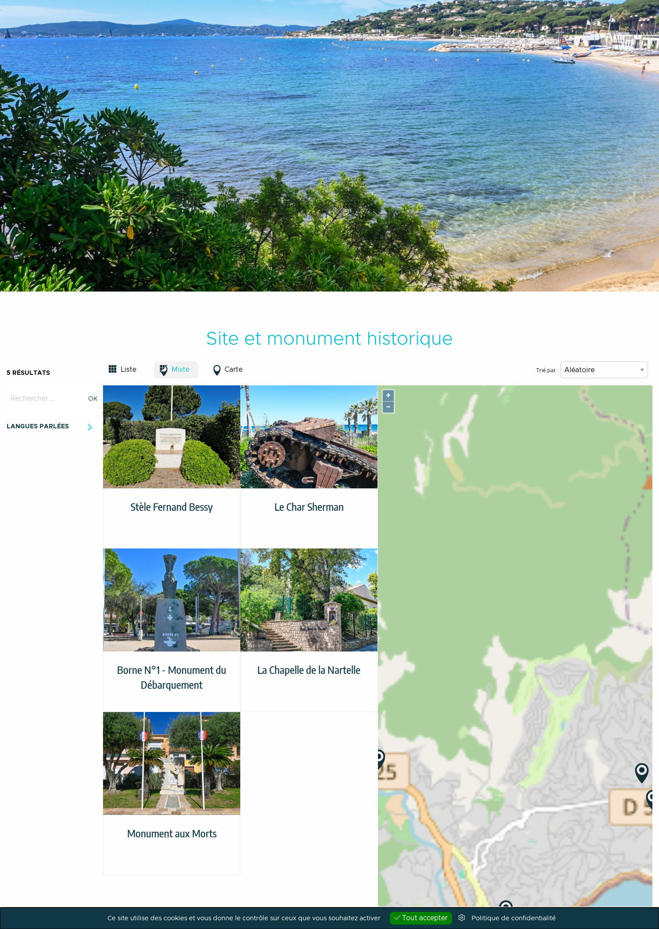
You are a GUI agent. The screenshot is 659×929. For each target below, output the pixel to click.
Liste (128, 369)
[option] (329, 146)
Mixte (180, 369)
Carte (233, 369)
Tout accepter (421, 918)
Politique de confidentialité (513, 918)
